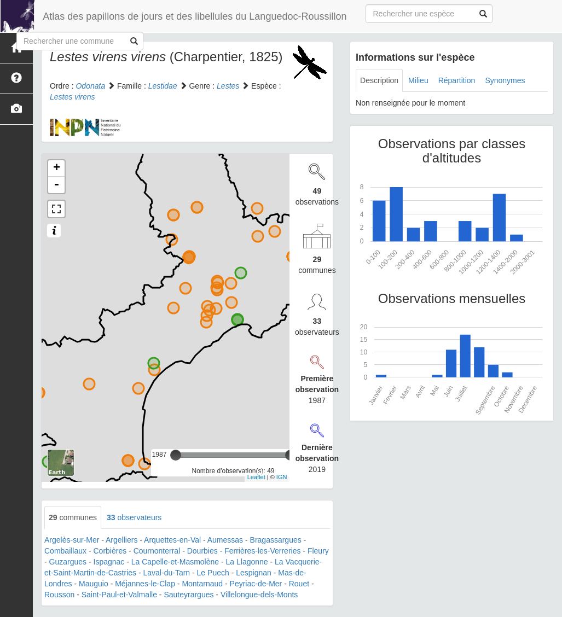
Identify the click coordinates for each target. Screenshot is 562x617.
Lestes (228, 86)
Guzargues (67, 561)
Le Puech (213, 572)
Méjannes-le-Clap (145, 583)
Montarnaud (202, 583)
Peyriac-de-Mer (256, 583)
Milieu (418, 80)
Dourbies (202, 550)
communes (73, 517)
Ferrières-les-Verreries (262, 550)
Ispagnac (109, 561)
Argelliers (121, 539)
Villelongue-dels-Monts (259, 594)
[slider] (175, 455)
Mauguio (93, 583)
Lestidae (162, 86)
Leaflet (256, 477)
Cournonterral (157, 550)
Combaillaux (65, 550)
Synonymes (505, 80)
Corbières (110, 550)
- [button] (56, 185)
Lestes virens (72, 96)
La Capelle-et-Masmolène (175, 561)
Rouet (299, 583)
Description (379, 80)
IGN (281, 477)
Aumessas (225, 539)
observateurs (134, 517)
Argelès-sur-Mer (71, 539)
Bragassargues (276, 539)
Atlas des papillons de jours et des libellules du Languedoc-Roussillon (194, 16)
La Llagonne (247, 561)
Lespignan (253, 572)
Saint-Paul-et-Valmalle (119, 594)
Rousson (59, 594)
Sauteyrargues (188, 594)
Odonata (90, 86)
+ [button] (56, 168)
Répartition (457, 80)
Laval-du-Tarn (166, 572)
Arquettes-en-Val (172, 539)
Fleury (318, 550)
